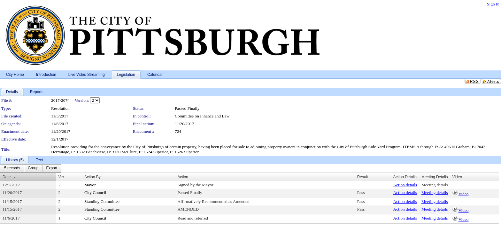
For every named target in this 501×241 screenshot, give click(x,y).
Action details (405, 184)
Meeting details (434, 184)
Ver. (61, 177)
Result (362, 177)
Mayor (90, 184)
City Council (95, 192)
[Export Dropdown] (51, 168)
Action (182, 177)
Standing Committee (101, 201)
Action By (92, 177)
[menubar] (30, 168)
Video (464, 193)
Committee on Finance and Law (202, 116)
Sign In (493, 4)
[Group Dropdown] (33, 168)
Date (7, 177)
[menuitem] (12, 168)
